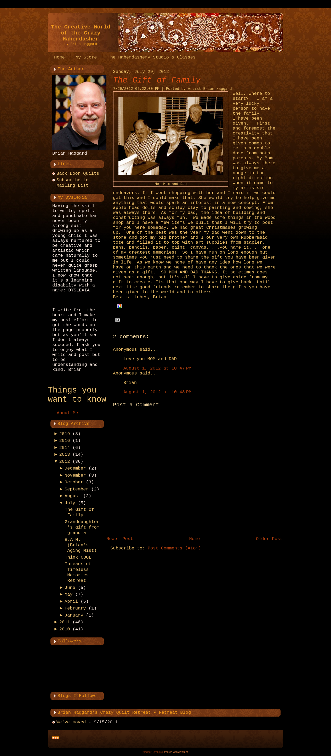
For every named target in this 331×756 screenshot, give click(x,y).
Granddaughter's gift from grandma (82, 527)
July (70, 503)
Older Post (269, 538)
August (73, 496)
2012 (64, 461)
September (77, 489)
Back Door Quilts (77, 173)
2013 (64, 454)
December (75, 468)
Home (194, 538)
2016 (64, 440)
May (69, 594)
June (70, 587)
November (75, 475)
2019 (64, 433)
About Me (67, 413)
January (74, 615)
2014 (64, 447)
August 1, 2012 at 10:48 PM (157, 392)
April (71, 601)
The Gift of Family (157, 80)
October (74, 482)
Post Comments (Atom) (174, 548)
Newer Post (119, 538)
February (75, 608)
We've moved (71, 722)
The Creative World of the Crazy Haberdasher (80, 33)
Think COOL (78, 557)
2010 (64, 629)
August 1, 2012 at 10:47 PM (157, 368)
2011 (64, 622)
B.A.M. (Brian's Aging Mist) (80, 545)
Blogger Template (152, 752)
